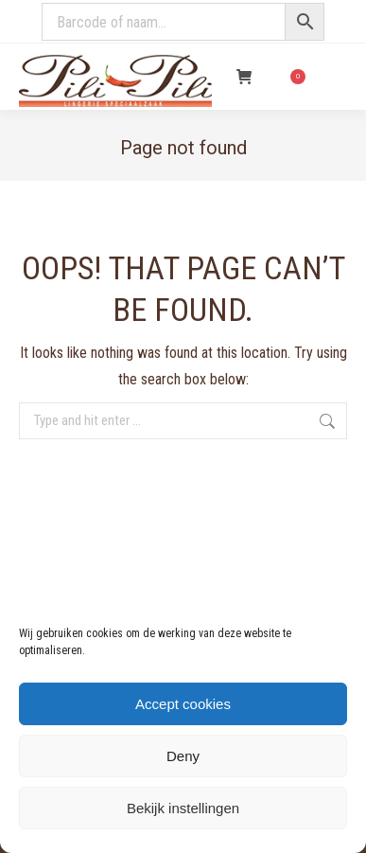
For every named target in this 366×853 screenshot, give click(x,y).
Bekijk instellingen (183, 808)
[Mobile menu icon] (335, 76)
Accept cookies (183, 704)
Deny (183, 756)
